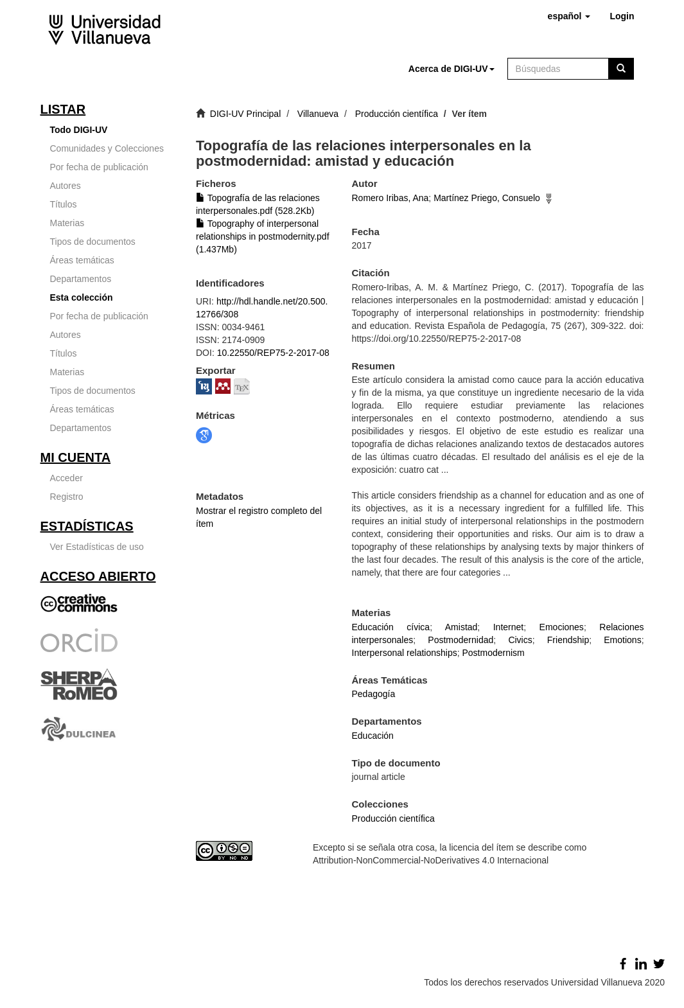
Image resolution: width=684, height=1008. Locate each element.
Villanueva (317, 114)
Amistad (461, 627)
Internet (508, 627)
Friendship (568, 640)
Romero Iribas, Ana (390, 198)
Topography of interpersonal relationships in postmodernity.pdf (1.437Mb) (262, 236)
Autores (65, 186)
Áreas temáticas (82, 260)
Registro (66, 496)
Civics (520, 640)
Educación (373, 735)
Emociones (561, 627)
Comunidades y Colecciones (107, 148)
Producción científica (396, 114)
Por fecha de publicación (99, 167)
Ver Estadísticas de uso (97, 547)
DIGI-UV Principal (245, 114)
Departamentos (81, 279)
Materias (67, 223)
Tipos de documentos (93, 241)
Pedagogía (374, 694)
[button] (569, 16)
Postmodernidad (460, 640)
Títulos (63, 204)
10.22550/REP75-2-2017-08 (273, 353)
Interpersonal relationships (404, 653)
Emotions (622, 640)
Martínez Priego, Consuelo (487, 198)
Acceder (66, 478)
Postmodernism (493, 653)
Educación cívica (391, 627)
